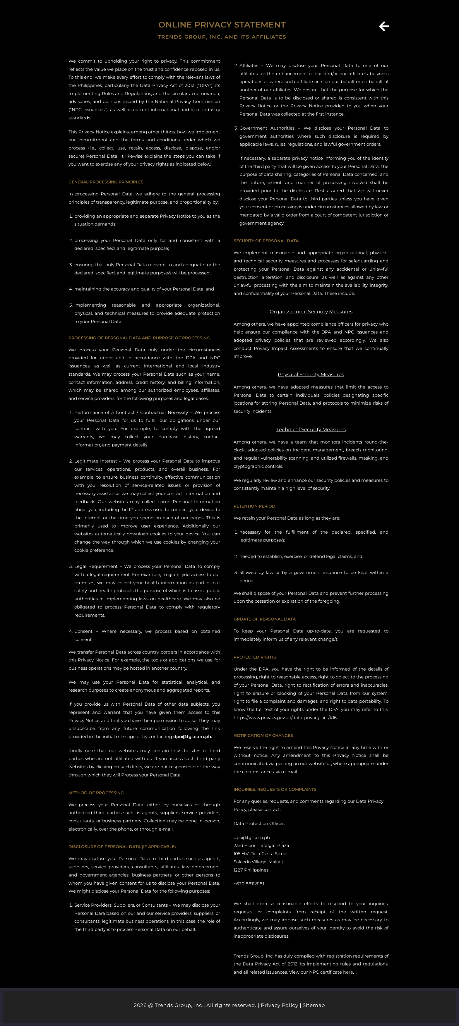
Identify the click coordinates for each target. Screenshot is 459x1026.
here (348, 972)
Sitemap (314, 1005)
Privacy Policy (279, 1005)
